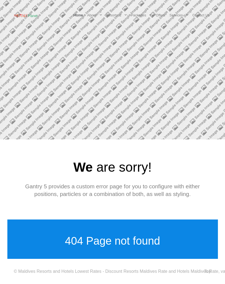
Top (207, 271)
